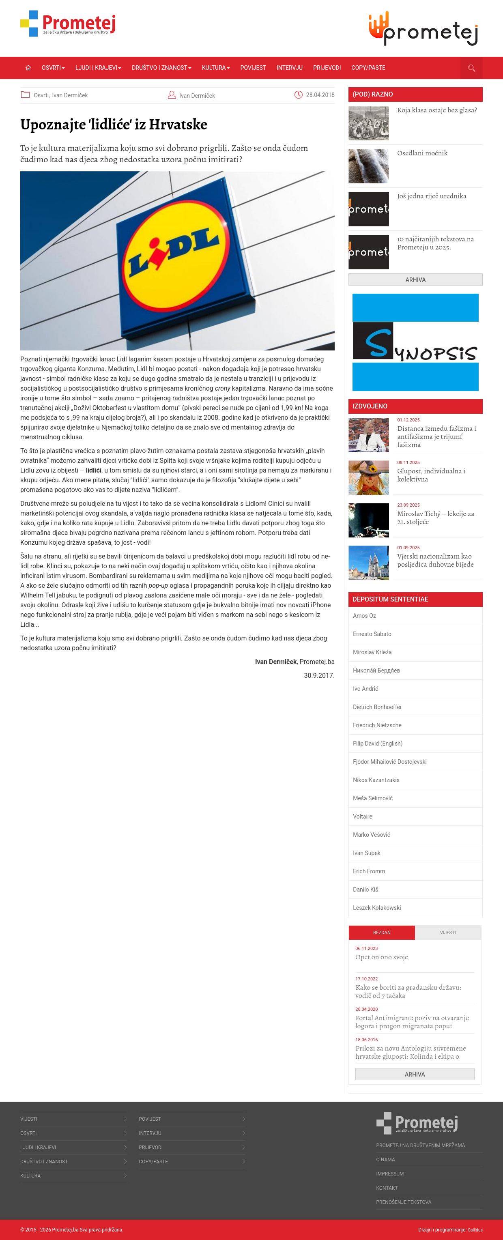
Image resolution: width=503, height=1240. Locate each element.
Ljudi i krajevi (98, 67)
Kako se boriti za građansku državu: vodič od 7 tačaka (408, 991)
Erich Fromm (369, 871)
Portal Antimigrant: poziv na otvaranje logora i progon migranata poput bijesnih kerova (412, 1026)
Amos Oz (364, 615)
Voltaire (362, 816)
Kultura (216, 67)
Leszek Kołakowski (377, 908)
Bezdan (382, 932)
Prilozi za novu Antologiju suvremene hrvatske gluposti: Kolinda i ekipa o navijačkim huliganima (410, 1056)
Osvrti (53, 67)
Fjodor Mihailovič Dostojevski (390, 762)
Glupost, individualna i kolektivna (431, 475)
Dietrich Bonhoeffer (377, 707)
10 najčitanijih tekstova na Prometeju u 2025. (435, 243)
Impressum (390, 1174)
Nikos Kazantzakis (376, 780)
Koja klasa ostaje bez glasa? (437, 110)
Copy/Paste (368, 67)
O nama (385, 1160)
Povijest (253, 67)
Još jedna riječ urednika (431, 196)
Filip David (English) (378, 743)
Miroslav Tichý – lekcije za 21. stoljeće (435, 518)
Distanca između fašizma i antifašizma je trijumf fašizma (436, 436)
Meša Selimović (373, 798)
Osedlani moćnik (422, 153)
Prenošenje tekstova (404, 1202)
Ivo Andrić (365, 689)
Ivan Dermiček (70, 95)
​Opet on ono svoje (381, 957)
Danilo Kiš (365, 889)
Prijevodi (327, 67)
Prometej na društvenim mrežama (420, 1145)
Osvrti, (42, 95)
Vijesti (448, 932)
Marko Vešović (371, 835)
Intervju (290, 67)
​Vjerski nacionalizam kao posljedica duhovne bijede (435, 560)
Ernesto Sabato (372, 634)
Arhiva (416, 280)
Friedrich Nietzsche (377, 725)
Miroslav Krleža (372, 652)
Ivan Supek (366, 853)
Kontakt (387, 1188)
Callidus (474, 1230)
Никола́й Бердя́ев (376, 670)
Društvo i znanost (161, 67)
